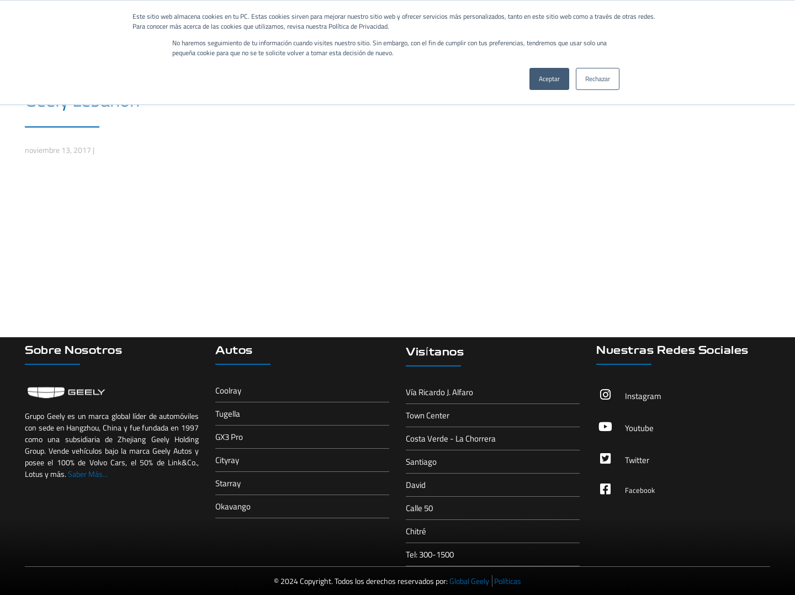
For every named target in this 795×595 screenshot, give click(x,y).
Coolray (228, 390)
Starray (228, 483)
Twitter (637, 460)
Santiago (421, 461)
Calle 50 (419, 508)
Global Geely (469, 581)
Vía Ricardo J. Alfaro (439, 392)
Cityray (227, 460)
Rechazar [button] (597, 78)
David (416, 485)
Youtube (639, 428)
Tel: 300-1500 (430, 554)
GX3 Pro (229, 437)
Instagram (643, 396)
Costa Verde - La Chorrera (451, 438)
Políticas (507, 581)
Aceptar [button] (549, 78)
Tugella (227, 413)
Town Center (427, 415)
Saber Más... (88, 474)
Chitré (416, 531)
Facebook (640, 490)
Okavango (233, 506)
